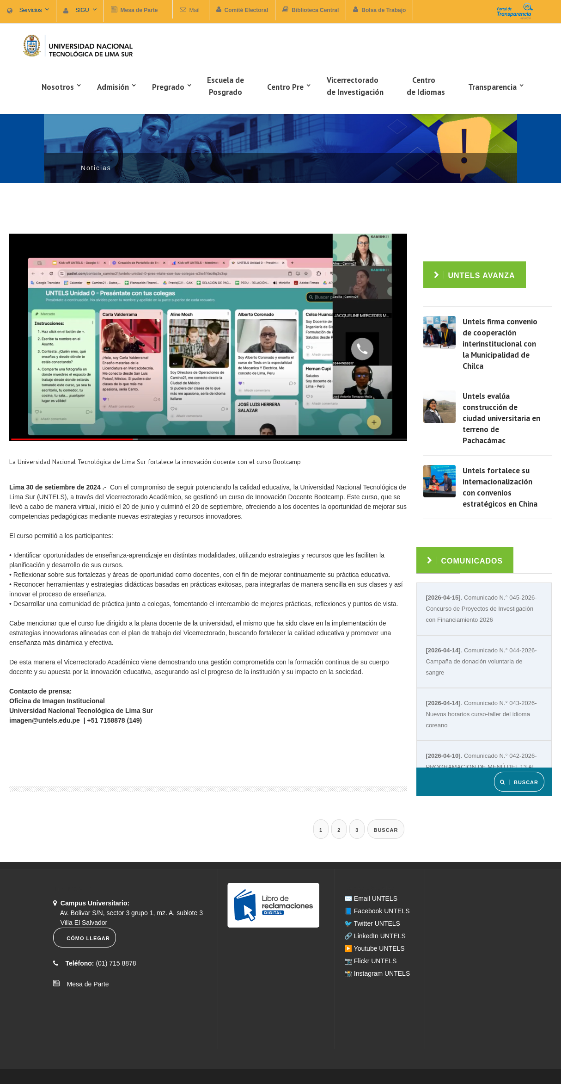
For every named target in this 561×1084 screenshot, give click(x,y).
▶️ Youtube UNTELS (374, 948)
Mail (194, 10)
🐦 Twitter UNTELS (372, 923)
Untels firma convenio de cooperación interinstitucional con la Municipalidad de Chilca (500, 343)
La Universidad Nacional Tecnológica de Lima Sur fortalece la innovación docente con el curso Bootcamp (155, 462)
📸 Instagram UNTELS (377, 973)
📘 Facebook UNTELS (377, 911)
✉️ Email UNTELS (370, 898)
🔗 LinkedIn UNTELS (375, 936)
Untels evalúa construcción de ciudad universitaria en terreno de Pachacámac (501, 418)
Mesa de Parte (85, 984)
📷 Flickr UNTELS (370, 961)
